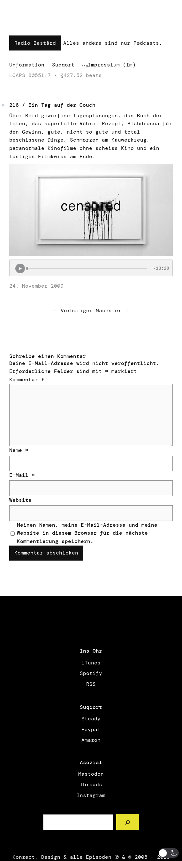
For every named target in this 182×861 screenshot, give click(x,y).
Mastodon (91, 774)
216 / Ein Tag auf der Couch (52, 105)
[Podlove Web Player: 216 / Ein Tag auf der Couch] (91, 268)
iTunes (91, 662)
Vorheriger (77, 310)
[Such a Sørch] (127, 822)
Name (18, 450)
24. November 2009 (36, 286)
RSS (91, 684)
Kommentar (26, 379)
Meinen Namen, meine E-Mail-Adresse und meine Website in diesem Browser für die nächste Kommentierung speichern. (87, 533)
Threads (91, 784)
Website (20, 500)
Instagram (91, 795)
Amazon (91, 740)
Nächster (108, 310)
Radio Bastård (35, 43)
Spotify (91, 673)
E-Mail (22, 475)
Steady (91, 718)
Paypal (91, 729)
